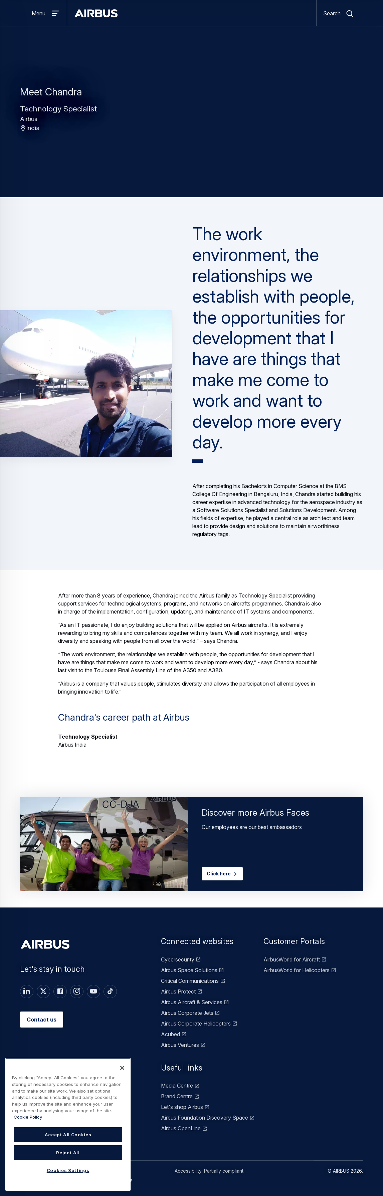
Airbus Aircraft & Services (191, 1002)
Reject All (68, 1152)
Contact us (41, 1019)
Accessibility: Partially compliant (209, 1171)
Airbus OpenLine (181, 1128)
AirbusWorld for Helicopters (296, 970)
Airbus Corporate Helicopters (196, 1023)
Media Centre (177, 1085)
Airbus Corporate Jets (187, 1013)
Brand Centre (177, 1096)
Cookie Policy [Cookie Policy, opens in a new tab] (28, 1117)
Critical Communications (190, 980)
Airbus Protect (178, 991)
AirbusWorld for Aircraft (291, 959)
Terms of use (112, 1171)
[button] (86, 383)
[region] (68, 1124)
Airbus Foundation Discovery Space (204, 1117)
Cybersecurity (177, 959)
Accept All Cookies (68, 1134)
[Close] (122, 1068)
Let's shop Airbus (182, 1107)
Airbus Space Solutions (189, 970)
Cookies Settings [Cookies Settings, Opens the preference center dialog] (68, 1170)
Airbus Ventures (180, 1045)
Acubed (170, 1034)
